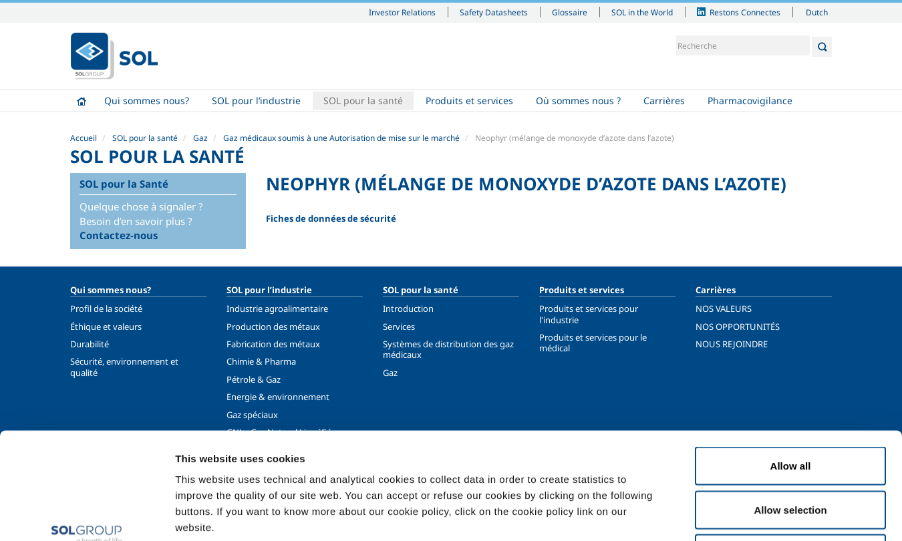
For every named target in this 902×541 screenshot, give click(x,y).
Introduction (408, 309)
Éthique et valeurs (106, 327)
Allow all (790, 365)
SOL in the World (642, 12)
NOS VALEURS (724, 309)
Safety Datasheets (494, 12)
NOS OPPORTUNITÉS (738, 327)
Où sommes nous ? (578, 100)
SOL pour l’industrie (256, 100)
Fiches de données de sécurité (331, 218)
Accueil (81, 101)
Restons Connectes (745, 12)
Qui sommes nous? (146, 100)
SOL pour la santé (363, 100)
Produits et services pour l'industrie (588, 314)
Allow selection (790, 409)
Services (399, 327)
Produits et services (469, 100)
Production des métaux (273, 327)
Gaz (200, 138)
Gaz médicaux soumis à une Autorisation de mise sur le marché (341, 138)
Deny (790, 453)
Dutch (817, 12)
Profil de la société (106, 309)
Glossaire (569, 12)
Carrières (664, 100)
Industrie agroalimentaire (277, 309)
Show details (694, 514)
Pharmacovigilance (750, 100)
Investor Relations (402, 12)
